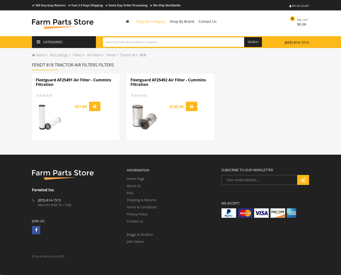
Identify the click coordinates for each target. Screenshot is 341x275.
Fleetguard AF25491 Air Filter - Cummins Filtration (73, 82)
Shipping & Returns (141, 200)
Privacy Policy (137, 214)
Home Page (135, 178)
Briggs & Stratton (140, 234)
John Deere (135, 241)
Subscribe (303, 180)
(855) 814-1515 (297, 42)
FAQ (130, 193)
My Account (299, 6)
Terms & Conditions (142, 207)
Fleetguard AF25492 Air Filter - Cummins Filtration (168, 82)
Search (253, 42)
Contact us (135, 221)
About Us (134, 185)
